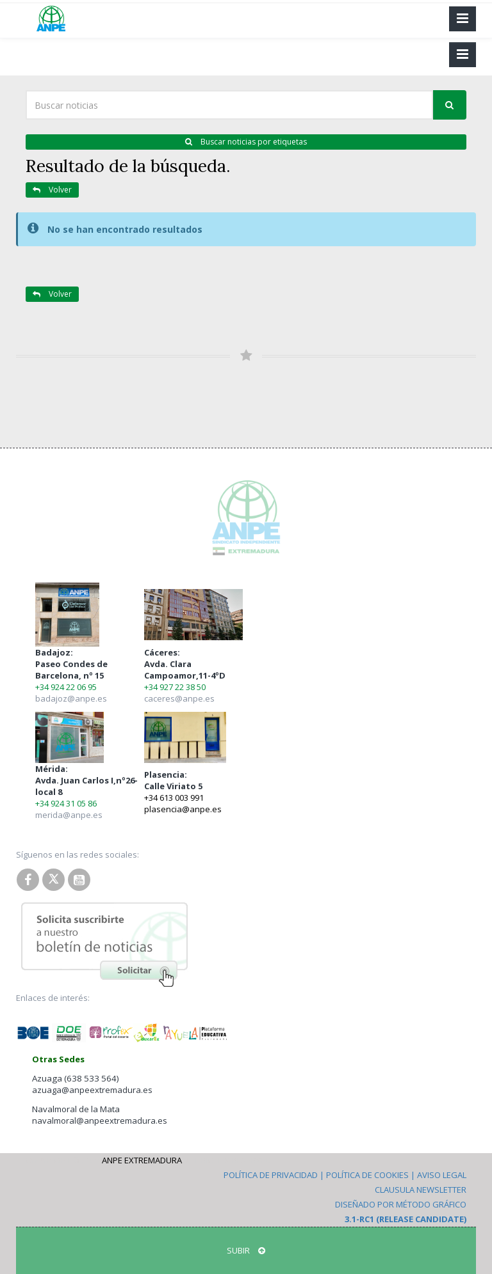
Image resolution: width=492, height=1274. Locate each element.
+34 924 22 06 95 (66, 687)
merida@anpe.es (68, 815)
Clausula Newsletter (420, 1189)
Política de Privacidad (271, 1175)
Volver (52, 189)
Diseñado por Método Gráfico (400, 1204)
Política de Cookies (367, 1175)
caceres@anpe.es (179, 698)
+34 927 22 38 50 (175, 687)
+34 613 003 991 (174, 797)
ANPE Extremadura (142, 1160)
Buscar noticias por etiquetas (246, 141)
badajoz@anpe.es (71, 698)
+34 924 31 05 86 (66, 803)
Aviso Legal (441, 1175)
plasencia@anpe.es (183, 809)
